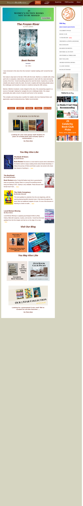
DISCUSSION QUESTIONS (67, 27)
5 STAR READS (65, 37)
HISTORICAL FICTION (66, 52)
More (32, 168)
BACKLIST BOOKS (65, 69)
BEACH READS (63, 44)
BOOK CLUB (63, 34)
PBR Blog (62, 23)
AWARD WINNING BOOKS (67, 62)
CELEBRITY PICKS (65, 30)
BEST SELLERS (64, 59)
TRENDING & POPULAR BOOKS (69, 41)
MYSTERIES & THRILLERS (67, 55)
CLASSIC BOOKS (64, 66)
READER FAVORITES (65, 48)
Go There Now (28, 141)
